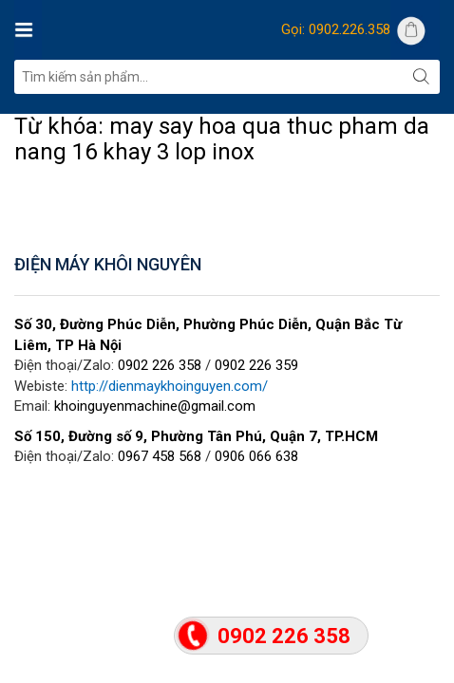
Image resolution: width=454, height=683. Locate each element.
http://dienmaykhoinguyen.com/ (169, 386)
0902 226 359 (256, 365)
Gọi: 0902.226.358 (335, 29)
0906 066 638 (256, 456)
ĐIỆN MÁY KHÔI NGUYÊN (107, 264)
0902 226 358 (159, 365)
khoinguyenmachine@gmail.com (154, 406)
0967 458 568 (159, 456)
